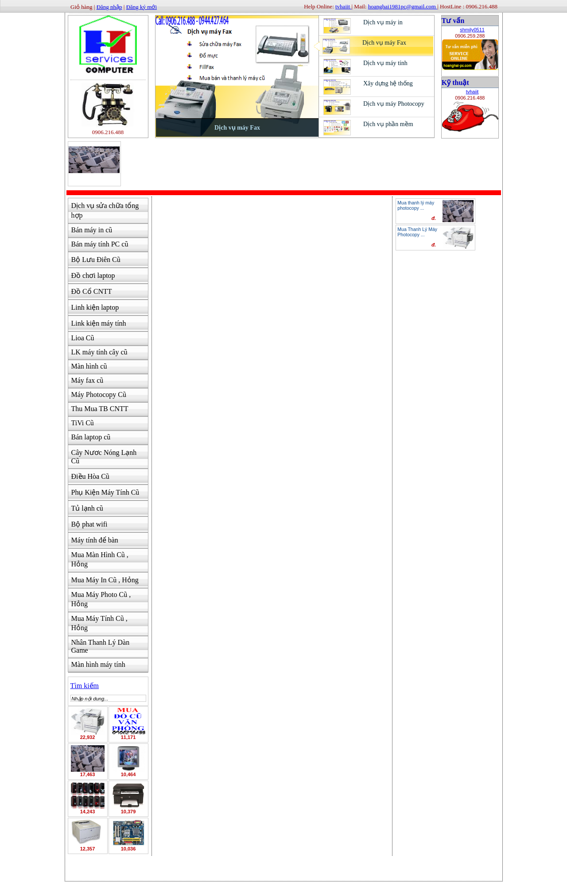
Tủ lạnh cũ (87, 508)
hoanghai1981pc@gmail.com (402, 6)
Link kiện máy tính (98, 323)
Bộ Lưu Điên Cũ (95, 259)
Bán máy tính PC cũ (99, 244)
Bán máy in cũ (92, 230)
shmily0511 (472, 29)
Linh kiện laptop (95, 307)
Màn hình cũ (89, 366)
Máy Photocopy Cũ (98, 394)
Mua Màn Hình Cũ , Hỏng (99, 559)
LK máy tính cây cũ (99, 352)
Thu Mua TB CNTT (99, 408)
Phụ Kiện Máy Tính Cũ (105, 492)
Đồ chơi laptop (93, 275)
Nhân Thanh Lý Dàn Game (100, 646)
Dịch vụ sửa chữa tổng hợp (105, 210)
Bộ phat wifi (89, 524)
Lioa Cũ (82, 338)
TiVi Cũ (82, 423)
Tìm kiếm (84, 685)
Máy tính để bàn (94, 540)
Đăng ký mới (141, 7)
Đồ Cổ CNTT (91, 291)
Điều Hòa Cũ (90, 476)
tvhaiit (472, 91)
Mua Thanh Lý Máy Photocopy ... (417, 232)
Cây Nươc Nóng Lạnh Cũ (104, 457)
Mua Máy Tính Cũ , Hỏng (99, 623)
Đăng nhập (109, 7)
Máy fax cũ (87, 380)
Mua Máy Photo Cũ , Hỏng (101, 599)
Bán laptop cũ (91, 437)
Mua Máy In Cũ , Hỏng (105, 580)
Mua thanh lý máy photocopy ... (415, 205)
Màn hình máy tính (98, 664)
